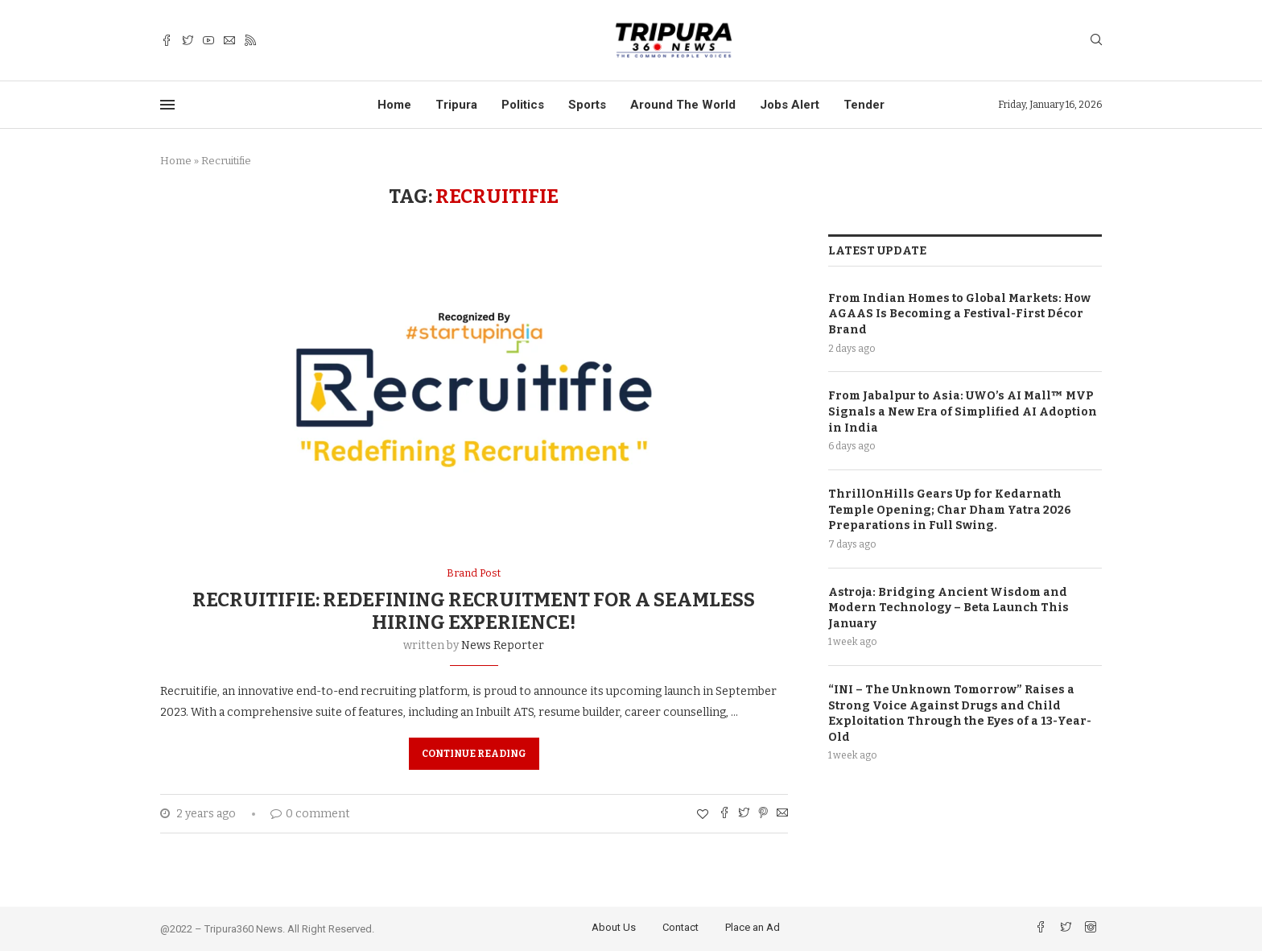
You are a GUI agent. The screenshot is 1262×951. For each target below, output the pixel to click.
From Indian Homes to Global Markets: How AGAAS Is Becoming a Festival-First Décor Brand (959, 313)
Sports (587, 104)
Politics (522, 104)
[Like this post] (702, 814)
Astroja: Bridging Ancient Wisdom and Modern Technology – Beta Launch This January (948, 607)
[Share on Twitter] (743, 814)
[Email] (229, 41)
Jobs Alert (789, 104)
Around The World (683, 104)
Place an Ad (752, 927)
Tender (864, 104)
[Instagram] (1090, 929)
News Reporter (502, 645)
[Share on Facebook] (724, 814)
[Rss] (250, 41)
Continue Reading (474, 753)
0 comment (310, 814)
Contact (680, 927)
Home (394, 104)
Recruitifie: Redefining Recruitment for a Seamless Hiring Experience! (473, 611)
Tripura (456, 104)
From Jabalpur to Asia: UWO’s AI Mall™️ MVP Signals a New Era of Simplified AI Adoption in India (962, 410)
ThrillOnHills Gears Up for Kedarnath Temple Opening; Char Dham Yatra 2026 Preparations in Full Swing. (949, 508)
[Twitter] (187, 41)
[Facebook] (166, 41)
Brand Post (474, 573)
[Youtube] (208, 41)
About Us (614, 927)
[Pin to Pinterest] (763, 814)
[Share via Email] (782, 814)
